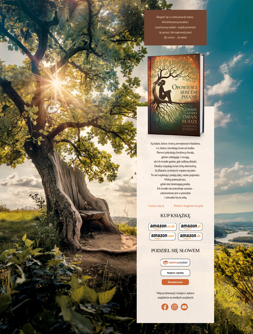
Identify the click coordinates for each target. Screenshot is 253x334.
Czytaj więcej (156, 205)
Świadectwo (175, 282)
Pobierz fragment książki (188, 205)
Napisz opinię (175, 272)
